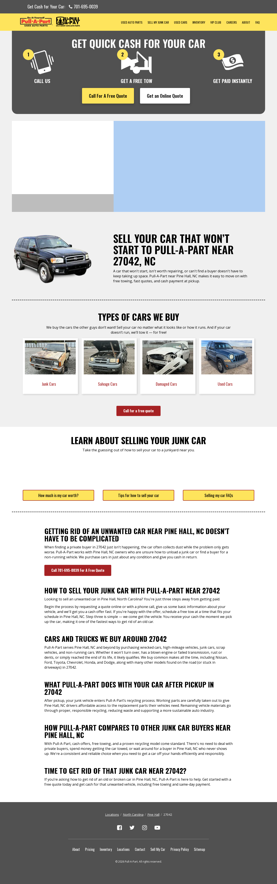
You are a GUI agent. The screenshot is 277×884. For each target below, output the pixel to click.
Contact (140, 849)
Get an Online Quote (165, 95)
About (246, 22)
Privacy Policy (180, 849)
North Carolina (133, 814)
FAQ (257, 22)
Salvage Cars (108, 384)
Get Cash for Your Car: (62, 7)
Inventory (198, 22)
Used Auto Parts (131, 22)
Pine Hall (153, 814)
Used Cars (180, 22)
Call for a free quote (138, 410)
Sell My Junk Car (158, 22)
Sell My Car (157, 849)
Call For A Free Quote (108, 95)
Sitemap (199, 849)
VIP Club (215, 22)
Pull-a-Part (65, 21)
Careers (231, 22)
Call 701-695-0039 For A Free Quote (77, 570)
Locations (112, 814)
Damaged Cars (167, 384)
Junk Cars (49, 384)
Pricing (90, 849)
